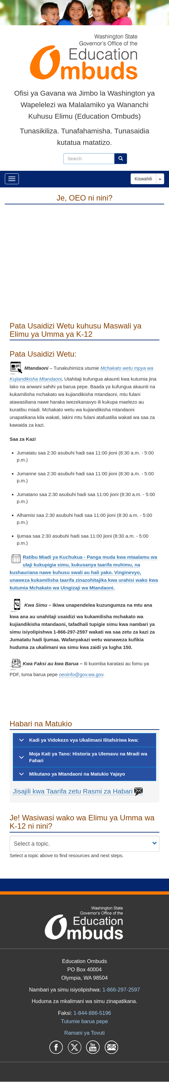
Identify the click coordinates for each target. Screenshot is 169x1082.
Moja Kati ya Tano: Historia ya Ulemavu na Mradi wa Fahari (82, 759)
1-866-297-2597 (121, 989)
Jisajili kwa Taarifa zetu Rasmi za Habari (78, 791)
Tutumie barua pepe (84, 1021)
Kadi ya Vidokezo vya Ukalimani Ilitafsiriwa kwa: (78, 742)
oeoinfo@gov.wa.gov (81, 674)
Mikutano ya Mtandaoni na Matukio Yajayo (71, 775)
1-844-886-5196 (92, 1013)
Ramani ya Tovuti (84, 1033)
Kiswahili (143, 178)
